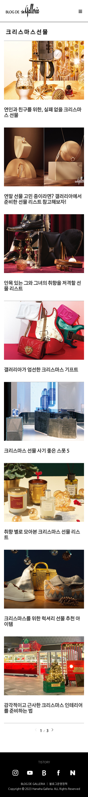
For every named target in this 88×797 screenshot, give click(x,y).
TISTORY (44, 762)
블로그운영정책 (58, 783)
